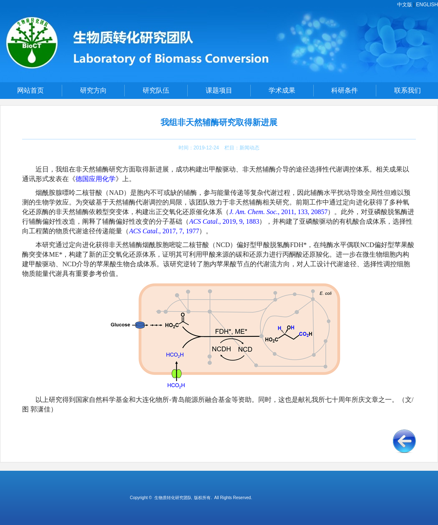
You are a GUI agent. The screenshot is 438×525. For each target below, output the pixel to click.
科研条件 (344, 90)
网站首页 (30, 90)
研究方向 (93, 90)
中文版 (404, 5)
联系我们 (407, 90)
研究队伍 (156, 90)
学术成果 (282, 90)
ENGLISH (427, 5)
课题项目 (219, 90)
